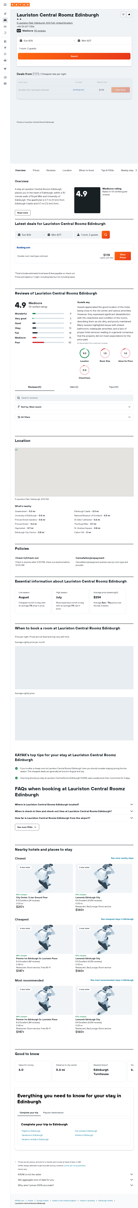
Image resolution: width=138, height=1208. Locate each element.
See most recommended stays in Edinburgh (112, 980)
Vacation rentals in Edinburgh (35, 1139)
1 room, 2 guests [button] (27, 48)
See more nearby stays (122, 858)
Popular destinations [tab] (53, 1112)
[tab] (34, 387)
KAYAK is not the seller (75, 1174)
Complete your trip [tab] (29, 1112)
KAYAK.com (19, 1200)
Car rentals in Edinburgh (86, 1131)
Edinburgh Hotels (105, 1200)
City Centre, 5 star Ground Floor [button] (32, 897)
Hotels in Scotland (87, 1200)
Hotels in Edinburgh (84, 1135)
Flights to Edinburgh (31, 1131)
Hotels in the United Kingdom (64, 1200)
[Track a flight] (5, 54)
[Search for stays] (5, 20)
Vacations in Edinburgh (32, 1135)
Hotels (30, 1200)
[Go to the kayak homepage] (20, 4)
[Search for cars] (5, 26)
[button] (5, 4)
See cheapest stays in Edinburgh (117, 919)
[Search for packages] (5, 33)
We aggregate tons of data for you (75, 1180)
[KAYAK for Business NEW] (5, 60)
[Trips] (5, 69)
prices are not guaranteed (74, 1165)
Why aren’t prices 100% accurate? (75, 1185)
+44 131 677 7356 (25, 26)
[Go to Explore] (5, 48)
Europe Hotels (43, 1200)
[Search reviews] (76, 398)
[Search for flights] (5, 14)
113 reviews (40, 30)
